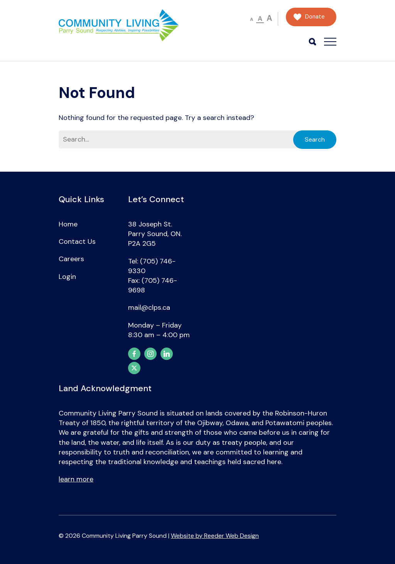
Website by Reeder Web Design (215, 536)
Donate (315, 16)
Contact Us (77, 241)
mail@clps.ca (149, 307)
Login (67, 276)
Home (68, 224)
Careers (71, 258)
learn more (76, 479)
